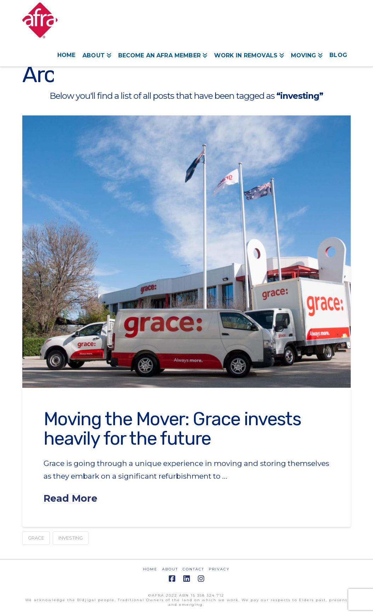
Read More (70, 498)
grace (36, 538)
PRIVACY (219, 569)
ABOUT (170, 569)
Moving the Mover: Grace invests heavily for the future (172, 428)
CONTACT (193, 569)
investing (70, 538)
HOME (150, 569)
